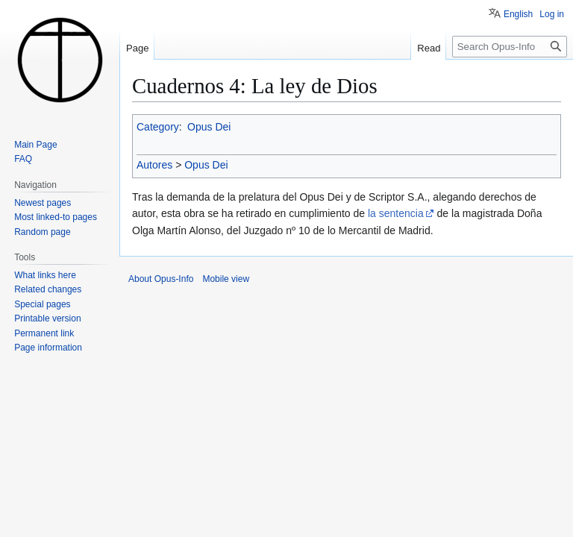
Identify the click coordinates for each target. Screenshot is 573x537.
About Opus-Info (160, 279)
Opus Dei (209, 127)
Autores (154, 165)
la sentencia (396, 213)
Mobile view (225, 279)
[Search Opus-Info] (509, 46)
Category (158, 127)
